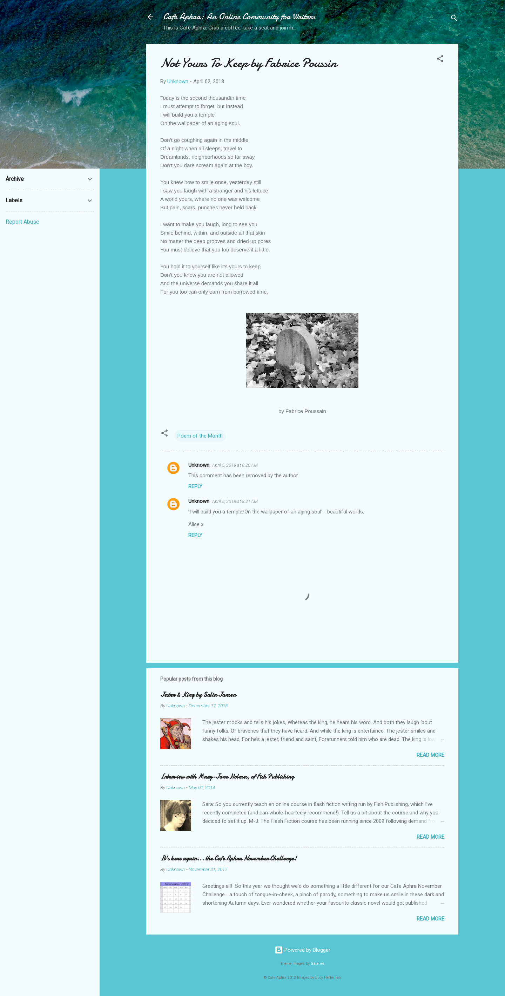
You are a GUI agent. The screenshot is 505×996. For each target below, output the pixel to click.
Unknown (198, 465)
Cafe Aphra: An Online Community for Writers (239, 16)
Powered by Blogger (302, 950)
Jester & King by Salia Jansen (198, 694)
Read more (430, 755)
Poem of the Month (200, 436)
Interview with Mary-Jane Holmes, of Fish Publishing (227, 776)
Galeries (318, 963)
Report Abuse (22, 221)
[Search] (454, 19)
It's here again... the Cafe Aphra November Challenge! (228, 858)
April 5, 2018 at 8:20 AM (235, 465)
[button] (440, 59)
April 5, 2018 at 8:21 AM (235, 501)
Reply (195, 486)
